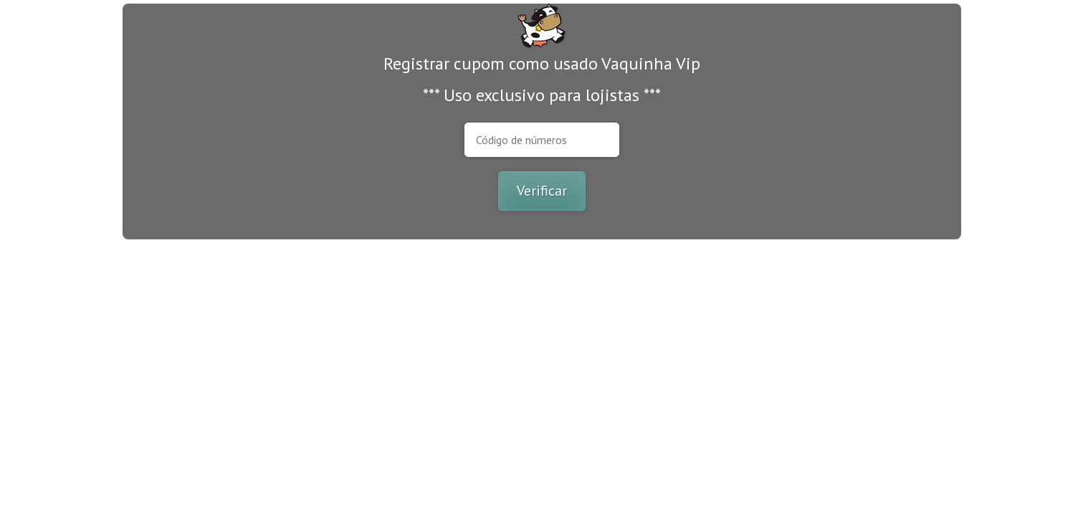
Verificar (542, 190)
